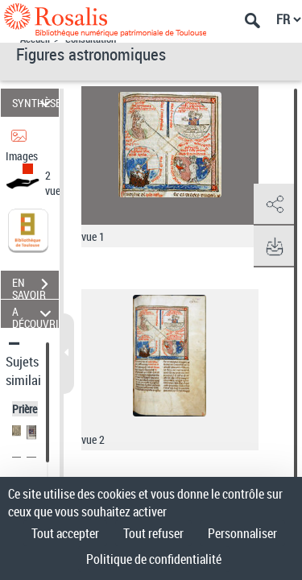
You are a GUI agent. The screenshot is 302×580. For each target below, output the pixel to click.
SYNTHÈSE (35, 103)
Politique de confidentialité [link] (153, 559)
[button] (274, 205)
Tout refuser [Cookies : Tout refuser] (153, 533)
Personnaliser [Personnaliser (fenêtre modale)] (242, 533)
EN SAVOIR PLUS (35, 286)
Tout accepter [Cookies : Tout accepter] (65, 533)
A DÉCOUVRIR (35, 314)
